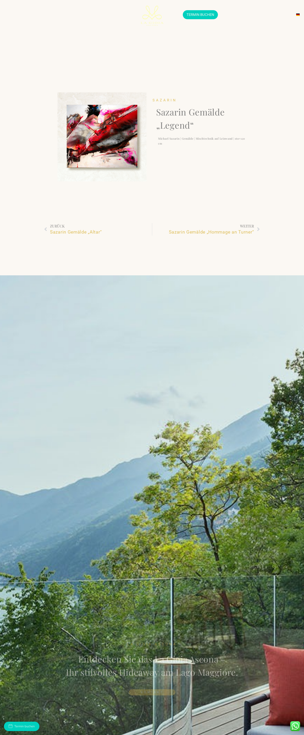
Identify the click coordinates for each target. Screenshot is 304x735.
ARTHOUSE (229, 15)
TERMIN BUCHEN (200, 15)
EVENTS (247, 15)
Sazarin (175, 100)
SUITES (111, 15)
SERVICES (265, 15)
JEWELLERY (34, 15)
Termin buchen (22, 726)
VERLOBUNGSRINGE (86, 15)
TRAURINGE (56, 15)
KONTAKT (285, 15)
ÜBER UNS (13, 15)
